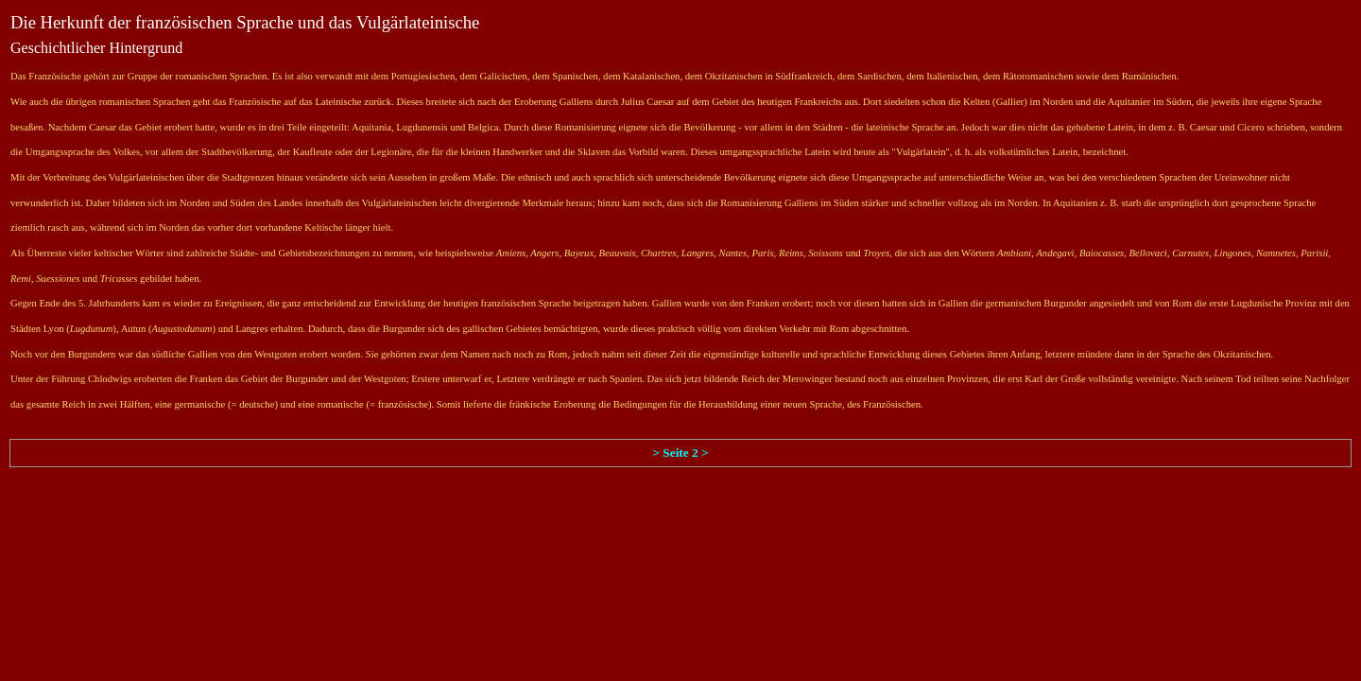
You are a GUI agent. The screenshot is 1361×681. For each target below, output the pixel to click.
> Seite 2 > (680, 452)
